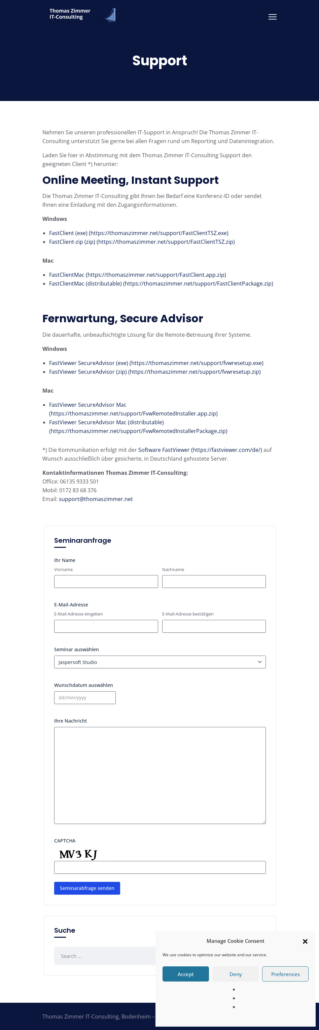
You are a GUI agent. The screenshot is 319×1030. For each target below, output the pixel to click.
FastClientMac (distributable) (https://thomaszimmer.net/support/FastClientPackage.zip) (161, 283)
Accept (186, 974)
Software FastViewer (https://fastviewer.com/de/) (200, 450)
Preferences (285, 974)
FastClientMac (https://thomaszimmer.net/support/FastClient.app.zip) (137, 274)
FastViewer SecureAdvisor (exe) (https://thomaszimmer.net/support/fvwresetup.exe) (156, 363)
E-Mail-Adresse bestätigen (188, 614)
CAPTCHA (64, 840)
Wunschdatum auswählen (83, 685)
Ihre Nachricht (70, 721)
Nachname (173, 569)
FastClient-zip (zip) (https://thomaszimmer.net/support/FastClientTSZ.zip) (142, 241)
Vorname (63, 569)
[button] (305, 940)
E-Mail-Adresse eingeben (78, 614)
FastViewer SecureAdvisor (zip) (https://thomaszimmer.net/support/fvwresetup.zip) (155, 371)
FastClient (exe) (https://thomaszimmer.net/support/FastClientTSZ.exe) (138, 233)
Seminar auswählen (76, 649)
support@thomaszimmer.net (96, 499)
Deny (235, 974)
